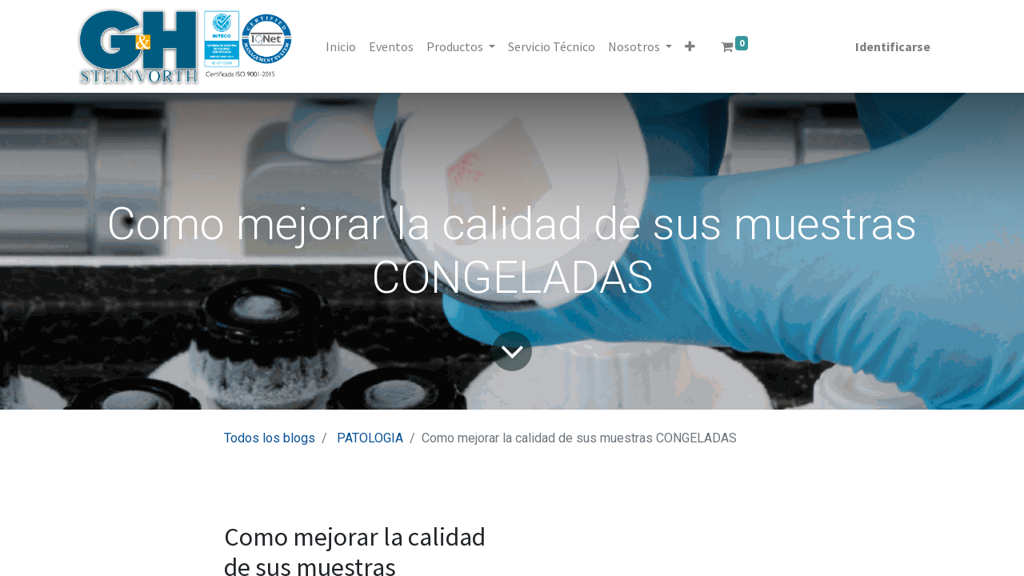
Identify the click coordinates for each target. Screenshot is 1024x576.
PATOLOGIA (370, 438)
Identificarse (892, 46)
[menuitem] (340, 46)
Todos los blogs (269, 438)
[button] (690, 46)
